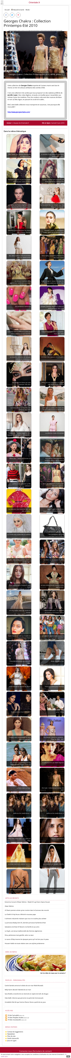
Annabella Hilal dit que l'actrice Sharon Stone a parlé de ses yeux (25, 1002)
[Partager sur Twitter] (12, 15)
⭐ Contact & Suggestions (14, 1032)
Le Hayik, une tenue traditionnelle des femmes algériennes (23, 931)
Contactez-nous (25, 1051)
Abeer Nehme (9, 906)
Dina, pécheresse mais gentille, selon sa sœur (19, 935)
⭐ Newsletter (10, 1034)
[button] (2, 2)
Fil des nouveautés (13, 1020)
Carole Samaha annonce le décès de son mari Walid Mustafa (24, 985)
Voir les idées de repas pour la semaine (52, 973)
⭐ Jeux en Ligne (10, 1041)
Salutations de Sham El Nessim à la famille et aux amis (22, 927)
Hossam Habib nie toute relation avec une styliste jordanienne (24, 943)
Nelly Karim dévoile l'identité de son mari (18, 990)
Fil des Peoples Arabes (14, 1018)
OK (68, 1056)
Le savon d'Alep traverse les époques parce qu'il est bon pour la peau (27, 939)
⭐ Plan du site (10, 1036)
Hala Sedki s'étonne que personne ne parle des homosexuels (24, 998)
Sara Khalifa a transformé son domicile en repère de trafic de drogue (26, 994)
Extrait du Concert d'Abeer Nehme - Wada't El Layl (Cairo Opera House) (27, 902)
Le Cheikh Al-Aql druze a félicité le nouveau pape (20, 914)
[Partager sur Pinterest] (18, 15)
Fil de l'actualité (12, 1015)
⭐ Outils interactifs (12, 1038)
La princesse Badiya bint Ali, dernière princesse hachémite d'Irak (25, 923)
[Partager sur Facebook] (6, 15)
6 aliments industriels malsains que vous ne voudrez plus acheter (25, 918)
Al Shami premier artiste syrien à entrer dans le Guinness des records (27, 910)
